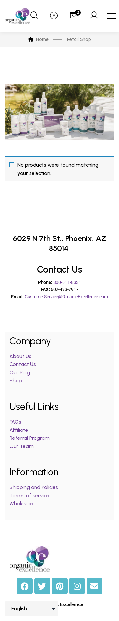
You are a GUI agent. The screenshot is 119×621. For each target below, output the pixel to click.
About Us (20, 356)
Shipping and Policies (34, 487)
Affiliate (20, 430)
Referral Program (30, 438)
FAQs (15, 422)
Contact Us (23, 364)
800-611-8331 (67, 282)
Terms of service (29, 496)
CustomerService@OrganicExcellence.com (66, 296)
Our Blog (20, 372)
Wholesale (21, 503)
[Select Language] (31, 608)
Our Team (22, 446)
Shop (16, 380)
